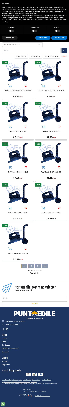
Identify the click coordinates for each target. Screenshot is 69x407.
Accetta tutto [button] (59, 38)
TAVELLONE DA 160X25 (51, 213)
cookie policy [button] (32, 13)
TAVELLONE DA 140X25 (18, 213)
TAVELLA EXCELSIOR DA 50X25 (18, 91)
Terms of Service (49, 383)
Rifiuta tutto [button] (43, 38)
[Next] (38, 266)
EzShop (28, 394)
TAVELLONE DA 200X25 (18, 254)
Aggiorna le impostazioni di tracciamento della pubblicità (19, 382)
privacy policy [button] (17, 9)
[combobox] (21, 56)
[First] (24, 266)
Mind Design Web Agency (42, 396)
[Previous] (31, 266)
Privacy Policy (37, 383)
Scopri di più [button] (9, 38)
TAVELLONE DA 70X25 (18, 131)
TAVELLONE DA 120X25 (51, 172)
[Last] (45, 266)
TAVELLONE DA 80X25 (51, 131)
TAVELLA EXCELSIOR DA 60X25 (51, 91)
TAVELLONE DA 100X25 (18, 172)
